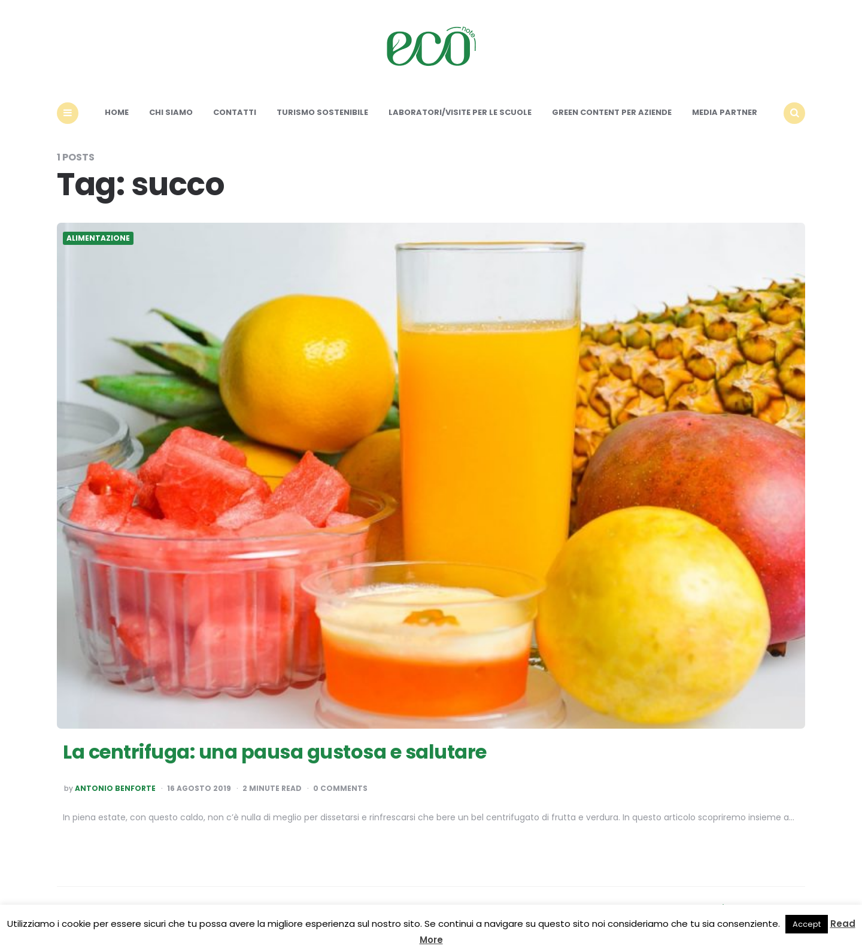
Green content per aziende (612, 112)
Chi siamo (171, 112)
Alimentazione (98, 238)
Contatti (234, 112)
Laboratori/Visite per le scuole (460, 112)
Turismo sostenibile (322, 112)
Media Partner (724, 112)
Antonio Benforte (115, 788)
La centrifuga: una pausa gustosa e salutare (275, 751)
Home (117, 112)
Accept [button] (807, 924)
